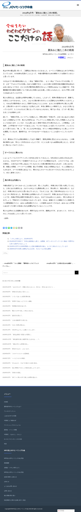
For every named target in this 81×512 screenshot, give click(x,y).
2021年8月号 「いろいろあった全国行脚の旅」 (17, 296)
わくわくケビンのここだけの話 (13, 439)
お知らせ (6, 481)
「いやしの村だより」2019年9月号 (21, 239)
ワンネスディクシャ (10, 411)
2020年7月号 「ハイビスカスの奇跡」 (14, 358)
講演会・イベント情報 (10, 430)
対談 (5, 443)
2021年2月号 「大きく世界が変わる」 (14, 325)
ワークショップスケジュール (12, 425)
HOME (6, 402)
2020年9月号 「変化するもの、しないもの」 (16, 349)
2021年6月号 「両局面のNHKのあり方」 (15, 306)
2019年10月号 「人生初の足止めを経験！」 (61, 263)
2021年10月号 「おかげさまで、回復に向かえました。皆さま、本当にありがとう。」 (29, 287)
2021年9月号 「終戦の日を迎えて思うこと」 (16, 292)
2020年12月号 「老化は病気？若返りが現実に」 (17, 334)
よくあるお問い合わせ (10, 486)
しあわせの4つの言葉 (10, 416)
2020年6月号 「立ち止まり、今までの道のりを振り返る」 (20, 363)
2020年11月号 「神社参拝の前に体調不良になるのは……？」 (21, 339)
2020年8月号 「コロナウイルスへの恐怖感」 (16, 353)
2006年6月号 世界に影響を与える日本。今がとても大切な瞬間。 (30, 249)
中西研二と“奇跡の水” (10, 420)
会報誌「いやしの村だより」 (12, 467)
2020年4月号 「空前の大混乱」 (12, 372)
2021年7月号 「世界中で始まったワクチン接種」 (18, 301)
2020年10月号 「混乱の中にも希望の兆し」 (16, 344)
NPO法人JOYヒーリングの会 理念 (14, 458)
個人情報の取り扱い (10, 495)
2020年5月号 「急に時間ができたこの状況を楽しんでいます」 (22, 368)
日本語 (61, 511)
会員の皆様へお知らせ (10, 477)
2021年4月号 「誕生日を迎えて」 (13, 315)
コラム (5, 253)
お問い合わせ (8, 491)
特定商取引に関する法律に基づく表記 (15, 500)
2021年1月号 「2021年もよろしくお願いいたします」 (19, 330)
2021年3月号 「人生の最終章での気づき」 (16, 320)
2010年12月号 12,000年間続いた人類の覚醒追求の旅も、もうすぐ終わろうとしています (38, 246)
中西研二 (62, 57)
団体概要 (6, 463)
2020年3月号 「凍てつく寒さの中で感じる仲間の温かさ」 (20, 377)
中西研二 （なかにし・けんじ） (13, 434)
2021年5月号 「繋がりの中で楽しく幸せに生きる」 (18, 311)
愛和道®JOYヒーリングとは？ (12, 406)
